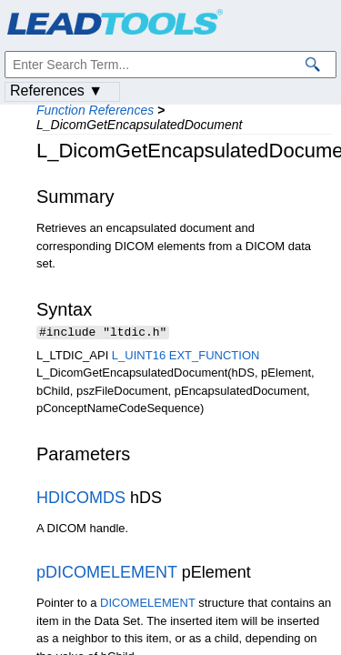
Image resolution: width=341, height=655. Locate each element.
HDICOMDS (80, 499)
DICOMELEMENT (148, 604)
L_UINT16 (138, 357)
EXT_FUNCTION (214, 357)
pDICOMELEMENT (106, 574)
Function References (95, 110)
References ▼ (56, 90)
